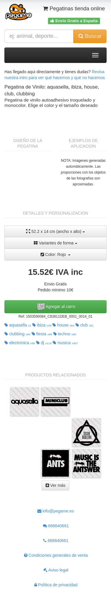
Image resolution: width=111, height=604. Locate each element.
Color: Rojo (56, 254)
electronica (19, 342)
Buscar (90, 36)
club (84, 325)
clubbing (17, 334)
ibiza (41, 325)
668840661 (56, 525)
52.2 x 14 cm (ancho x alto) (55, 231)
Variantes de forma (55, 243)
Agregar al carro (55, 306)
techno (64, 334)
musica (65, 342)
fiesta (42, 334)
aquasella (17, 325)
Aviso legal (55, 570)
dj (44, 342)
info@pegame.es (55, 511)
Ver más (55, 485)
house (63, 325)
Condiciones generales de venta (56, 555)
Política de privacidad (56, 584)
